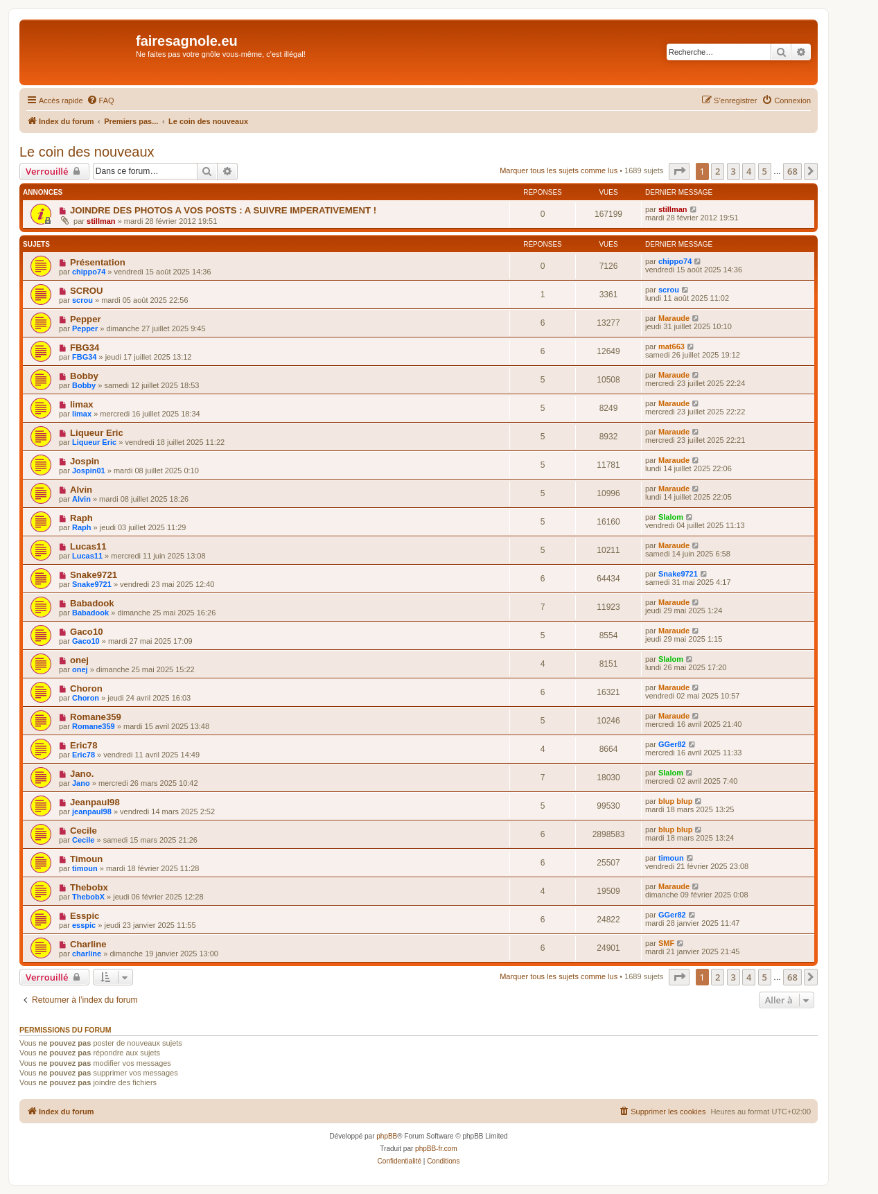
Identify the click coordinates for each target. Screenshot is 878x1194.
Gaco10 (86, 631)
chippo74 (88, 271)
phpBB (386, 1136)
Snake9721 (93, 575)
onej (79, 660)
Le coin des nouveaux (87, 151)
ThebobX (88, 897)
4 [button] (748, 171)
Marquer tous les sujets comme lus (558, 170)
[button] (679, 171)
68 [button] (792, 171)
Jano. (82, 774)
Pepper (85, 319)
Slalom (670, 517)
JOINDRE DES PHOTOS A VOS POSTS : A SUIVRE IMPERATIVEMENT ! (223, 210)
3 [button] (733, 171)
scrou (82, 300)
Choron (86, 688)
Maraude (674, 318)
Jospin (85, 461)
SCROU (86, 291)
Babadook (92, 603)
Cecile (83, 830)
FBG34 (85, 347)
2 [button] (717, 171)
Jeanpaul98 (95, 802)
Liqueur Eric (96, 433)
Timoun (86, 859)
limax (82, 404)
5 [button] (764, 171)
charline (86, 953)
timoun (85, 868)
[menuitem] (100, 100)
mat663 (671, 346)
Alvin (81, 489)
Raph (81, 518)
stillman (101, 221)
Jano (81, 783)
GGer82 (672, 744)
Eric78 (84, 745)
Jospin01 (88, 470)
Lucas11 (88, 546)
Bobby (84, 376)
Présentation (97, 262)
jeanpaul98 (92, 811)
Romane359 (95, 717)
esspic (84, 925)
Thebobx (89, 887)
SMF (666, 943)
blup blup (675, 801)
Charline (88, 944)
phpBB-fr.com (436, 1148)
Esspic (85, 916)
